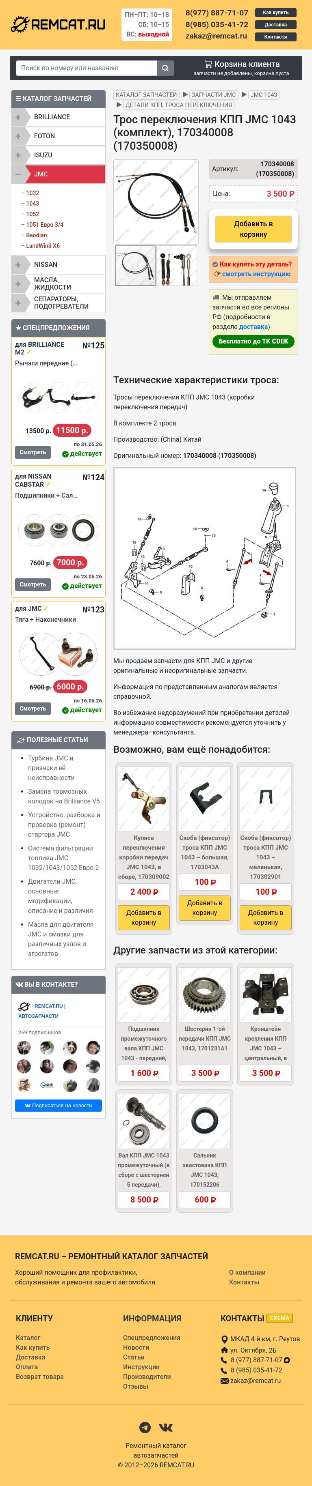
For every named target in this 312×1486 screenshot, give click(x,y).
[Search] (86, 68)
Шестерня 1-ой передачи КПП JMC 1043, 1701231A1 (205, 1039)
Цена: (221, 194)
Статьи (134, 1357)
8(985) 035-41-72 (217, 24)
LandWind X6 (43, 246)
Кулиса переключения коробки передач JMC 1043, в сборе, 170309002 (143, 857)
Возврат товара (40, 1377)
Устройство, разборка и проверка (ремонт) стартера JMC (64, 824)
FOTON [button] (44, 136)
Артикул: (221, 169)
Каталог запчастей (146, 95)
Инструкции (141, 1367)
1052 (32, 214)
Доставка (276, 25)
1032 (32, 193)
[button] (191, 201)
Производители (147, 1377)
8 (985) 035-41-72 (256, 1370)
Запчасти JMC (214, 95)
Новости (136, 1347)
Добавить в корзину (253, 229)
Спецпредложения (151, 1338)
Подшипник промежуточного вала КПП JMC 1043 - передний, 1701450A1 (144, 1048)
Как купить (275, 12)
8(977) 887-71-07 (217, 12)
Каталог (28, 1338)
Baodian (36, 235)
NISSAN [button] (45, 264)
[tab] (58, 117)
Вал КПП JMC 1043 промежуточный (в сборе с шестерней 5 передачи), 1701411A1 (143, 1175)
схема (280, 1318)
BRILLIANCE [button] (52, 117)
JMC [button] (41, 174)
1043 (32, 203)
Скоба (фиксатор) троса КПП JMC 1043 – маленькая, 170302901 (265, 857)
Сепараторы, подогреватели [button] (61, 302)
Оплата (27, 1367)
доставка (253, 327)
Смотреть (33, 452)
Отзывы (135, 1386)
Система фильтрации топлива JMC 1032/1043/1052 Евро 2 (63, 858)
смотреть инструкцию (256, 274)
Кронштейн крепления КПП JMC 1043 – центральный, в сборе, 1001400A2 (265, 1048)
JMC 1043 (264, 95)
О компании (247, 1272)
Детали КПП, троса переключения (179, 105)
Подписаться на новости (58, 1105)
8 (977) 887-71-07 (261, 1360)
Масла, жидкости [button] (52, 283)
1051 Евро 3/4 (44, 224)
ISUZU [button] (43, 155)
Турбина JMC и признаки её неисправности (51, 768)
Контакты (275, 37)
